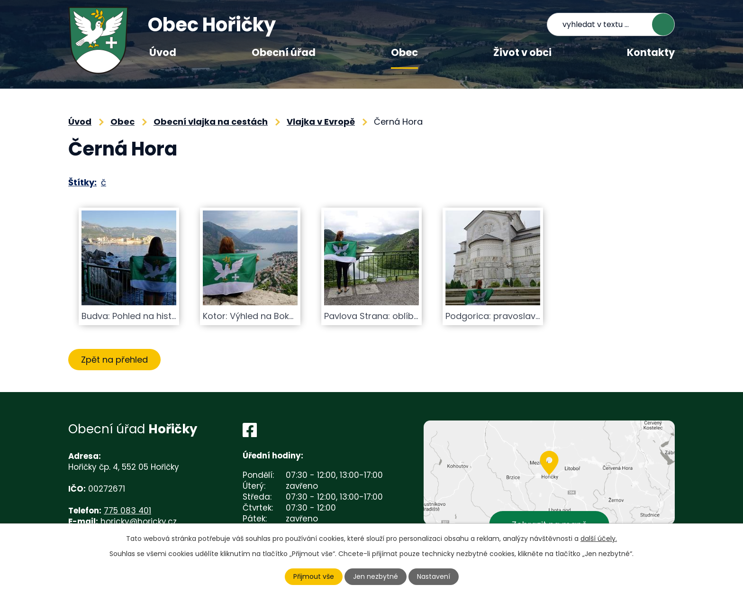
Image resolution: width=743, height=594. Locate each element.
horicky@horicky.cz (138, 521)
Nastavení (433, 576)
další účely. (598, 538)
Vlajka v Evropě (321, 122)
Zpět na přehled (114, 360)
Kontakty (651, 52)
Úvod (162, 52)
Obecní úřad (284, 52)
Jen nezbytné (375, 576)
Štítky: (82, 182)
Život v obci (522, 52)
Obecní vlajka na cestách (211, 122)
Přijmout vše (313, 576)
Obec (404, 52)
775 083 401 (127, 510)
